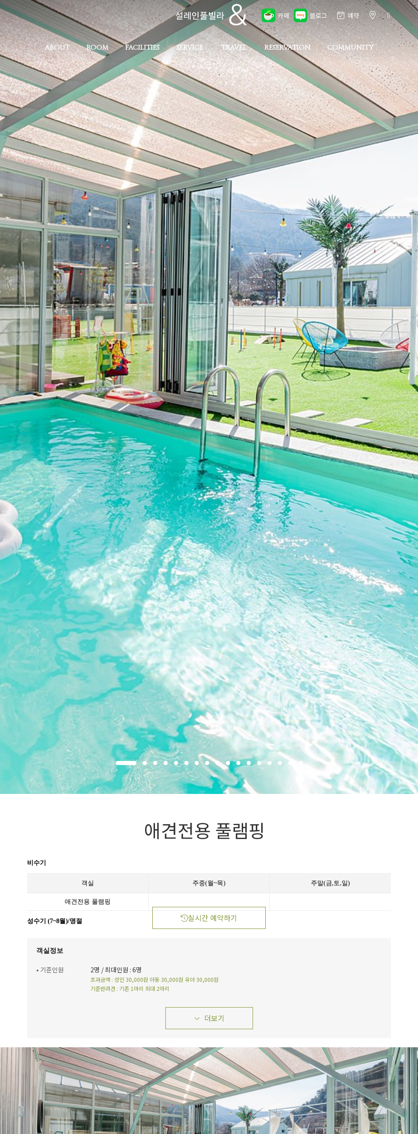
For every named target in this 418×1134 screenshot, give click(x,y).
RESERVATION (287, 47)
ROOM (97, 47)
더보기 (209, 1018)
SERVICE (189, 47)
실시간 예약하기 (209, 917)
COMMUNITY (350, 47)
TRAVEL (233, 47)
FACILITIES (142, 47)
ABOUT (57, 47)
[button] (126, 763)
